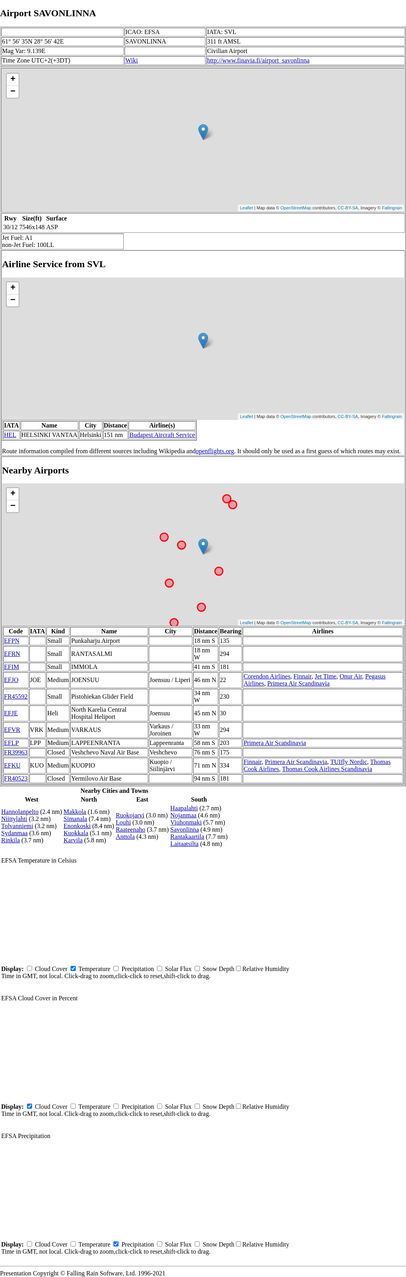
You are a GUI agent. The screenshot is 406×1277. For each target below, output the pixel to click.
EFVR (12, 729)
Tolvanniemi (17, 826)
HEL (10, 434)
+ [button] (12, 80)
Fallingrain (392, 207)
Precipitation (137, 968)
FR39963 (16, 752)
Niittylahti (14, 818)
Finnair (302, 676)
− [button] (12, 92)
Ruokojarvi (130, 815)
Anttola (125, 836)
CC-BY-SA (348, 207)
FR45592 (16, 696)
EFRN (12, 653)
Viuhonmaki (186, 822)
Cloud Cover (51, 968)
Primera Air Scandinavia (298, 683)
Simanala (75, 818)
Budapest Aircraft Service (162, 434)
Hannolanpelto (19, 811)
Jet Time (326, 676)
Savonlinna (184, 829)
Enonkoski (76, 826)
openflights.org (214, 451)
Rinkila (10, 840)
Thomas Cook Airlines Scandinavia (327, 769)
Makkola (74, 811)
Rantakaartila (187, 836)
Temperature (95, 968)
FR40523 (16, 778)
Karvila (72, 840)
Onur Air (350, 676)
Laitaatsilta (184, 843)
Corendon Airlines (266, 676)
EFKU (12, 765)
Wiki (131, 60)
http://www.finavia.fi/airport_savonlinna (258, 60)
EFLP (11, 742)
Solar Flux (178, 968)
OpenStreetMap (295, 207)
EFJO (11, 680)
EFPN (11, 640)
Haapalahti (184, 808)
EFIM (11, 666)
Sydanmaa (14, 833)
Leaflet (246, 207)
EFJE (11, 713)
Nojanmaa (183, 815)
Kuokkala (75, 833)
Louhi (123, 822)
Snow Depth (218, 968)
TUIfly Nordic (348, 761)
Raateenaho (131, 829)
